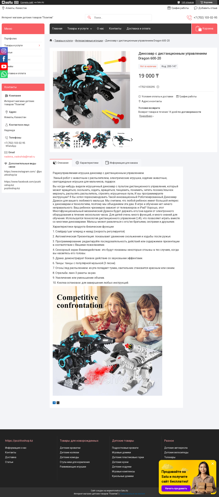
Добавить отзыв (207, 8)
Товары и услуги (77, 28)
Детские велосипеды (176, 452)
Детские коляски (69, 452)
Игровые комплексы (123, 471)
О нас (100, 28)
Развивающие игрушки (73, 466)
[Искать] (89, 17)
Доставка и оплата (138, 28)
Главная (57, 28)
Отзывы (8, 66)
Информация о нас (15, 447)
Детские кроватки (70, 447)
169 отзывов (188, 2)
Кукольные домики (123, 476)
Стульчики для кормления (75, 462)
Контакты (115, 28)
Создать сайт (26, 2)
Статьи (8, 52)
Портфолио (10, 38)
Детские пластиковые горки (128, 457)
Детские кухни (120, 462)
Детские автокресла (176, 447)
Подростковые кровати (125, 447)
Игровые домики (121, 452)
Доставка (10, 457)
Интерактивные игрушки (89, 40)
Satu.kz (124, 490)
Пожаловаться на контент (132, 494)
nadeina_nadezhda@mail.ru (19, 156)
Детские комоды (69, 457)
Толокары (169, 457)
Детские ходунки (121, 466)
